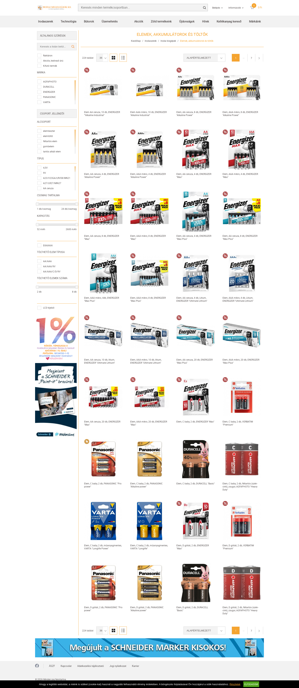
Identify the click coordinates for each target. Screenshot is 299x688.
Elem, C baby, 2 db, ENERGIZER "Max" (195, 421)
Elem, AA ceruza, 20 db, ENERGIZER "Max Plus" (194, 361)
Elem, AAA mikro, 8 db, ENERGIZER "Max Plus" (148, 299)
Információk (234, 7)
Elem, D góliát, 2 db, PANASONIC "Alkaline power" (147, 609)
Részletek (235, 684)
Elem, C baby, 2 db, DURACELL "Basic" (195, 483)
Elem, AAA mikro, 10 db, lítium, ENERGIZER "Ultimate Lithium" (146, 361)
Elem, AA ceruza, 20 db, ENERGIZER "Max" (102, 423)
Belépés (216, 7)
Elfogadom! (251, 684)
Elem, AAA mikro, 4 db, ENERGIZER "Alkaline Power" (148, 175)
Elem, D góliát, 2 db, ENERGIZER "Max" (192, 547)
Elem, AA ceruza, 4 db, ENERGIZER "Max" (193, 175)
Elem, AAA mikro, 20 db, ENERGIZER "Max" (148, 423)
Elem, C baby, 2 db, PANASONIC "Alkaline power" (146, 485)
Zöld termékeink (161, 21)
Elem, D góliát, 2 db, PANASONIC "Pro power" (103, 609)
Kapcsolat (66, 666)
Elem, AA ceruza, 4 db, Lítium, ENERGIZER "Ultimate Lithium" (191, 299)
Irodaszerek (45, 21)
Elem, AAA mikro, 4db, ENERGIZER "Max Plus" (101, 299)
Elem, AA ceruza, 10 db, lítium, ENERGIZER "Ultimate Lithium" (99, 361)
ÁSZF (52, 666)
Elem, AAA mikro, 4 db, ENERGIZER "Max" (240, 175)
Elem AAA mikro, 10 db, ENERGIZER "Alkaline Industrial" (148, 113)
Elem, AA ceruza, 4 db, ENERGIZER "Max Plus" (193, 237)
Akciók (138, 21)
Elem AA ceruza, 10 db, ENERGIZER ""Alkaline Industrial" (102, 113)
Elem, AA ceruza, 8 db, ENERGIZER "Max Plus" (240, 237)
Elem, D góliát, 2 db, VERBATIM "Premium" (238, 547)
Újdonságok (187, 21)
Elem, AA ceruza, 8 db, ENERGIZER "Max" (101, 237)
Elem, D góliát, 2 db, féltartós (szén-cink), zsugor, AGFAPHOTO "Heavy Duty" (240, 610)
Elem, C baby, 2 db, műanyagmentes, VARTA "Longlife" (149, 547)
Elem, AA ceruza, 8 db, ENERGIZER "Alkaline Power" (193, 113)
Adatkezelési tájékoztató (90, 666)
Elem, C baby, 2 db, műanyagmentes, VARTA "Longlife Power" (103, 547)
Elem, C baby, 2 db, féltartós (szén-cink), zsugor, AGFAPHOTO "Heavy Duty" (240, 486)
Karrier (135, 666)
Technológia (68, 21)
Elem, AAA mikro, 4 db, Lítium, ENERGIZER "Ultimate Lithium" (238, 299)
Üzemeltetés (110, 21)
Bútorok (89, 21)
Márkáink (255, 21)
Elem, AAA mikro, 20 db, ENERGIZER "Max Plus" (241, 361)
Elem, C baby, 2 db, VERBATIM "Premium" (238, 423)
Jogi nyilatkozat (117, 666)
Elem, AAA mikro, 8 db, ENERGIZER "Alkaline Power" (240, 113)
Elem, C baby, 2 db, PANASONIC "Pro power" (102, 485)
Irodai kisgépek (168, 40)
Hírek (205, 21)
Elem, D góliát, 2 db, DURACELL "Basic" (192, 609)
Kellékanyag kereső (229, 21)
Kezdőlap (136, 40)
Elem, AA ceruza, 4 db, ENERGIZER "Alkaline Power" (101, 175)
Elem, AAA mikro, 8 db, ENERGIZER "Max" (148, 237)
